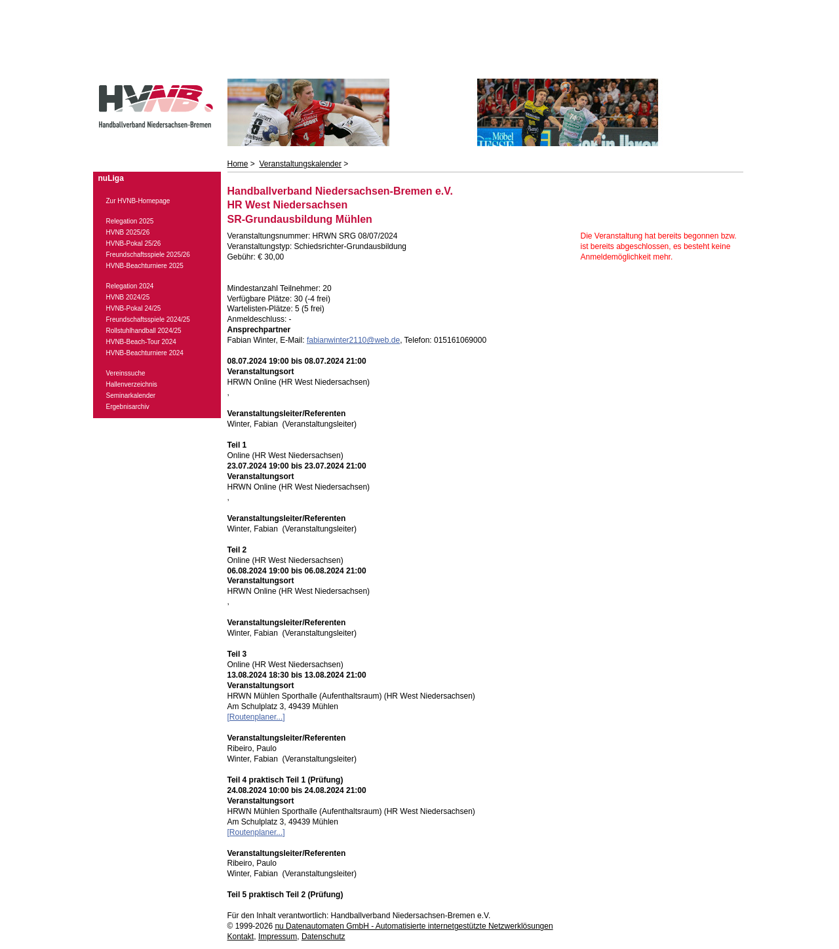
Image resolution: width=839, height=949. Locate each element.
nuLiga (111, 178)
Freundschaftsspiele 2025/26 (148, 254)
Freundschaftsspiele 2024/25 (148, 319)
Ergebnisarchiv (127, 406)
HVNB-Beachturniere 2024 (145, 353)
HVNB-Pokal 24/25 (133, 308)
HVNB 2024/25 (128, 297)
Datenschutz (323, 936)
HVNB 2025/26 (128, 232)
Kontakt (240, 936)
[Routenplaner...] (256, 717)
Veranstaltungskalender (300, 163)
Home (237, 163)
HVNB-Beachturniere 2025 (145, 265)
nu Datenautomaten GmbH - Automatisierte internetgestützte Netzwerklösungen (414, 926)
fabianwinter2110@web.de (353, 340)
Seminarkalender (131, 395)
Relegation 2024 (130, 286)
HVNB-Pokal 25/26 (133, 243)
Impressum (277, 936)
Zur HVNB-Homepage (138, 200)
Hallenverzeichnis (131, 384)
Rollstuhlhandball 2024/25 (144, 330)
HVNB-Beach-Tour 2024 (141, 341)
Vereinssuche (126, 373)
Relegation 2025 (130, 221)
